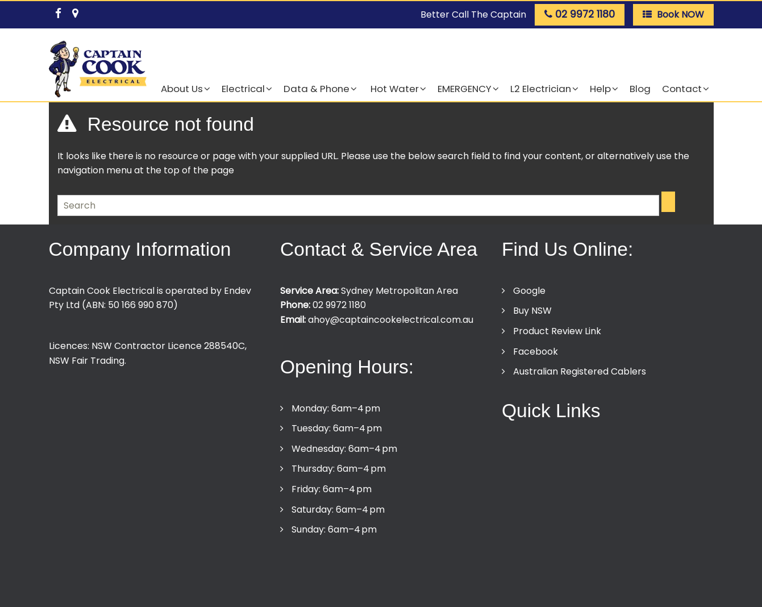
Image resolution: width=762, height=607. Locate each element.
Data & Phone (316, 88)
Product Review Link (557, 331)
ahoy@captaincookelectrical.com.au (390, 319)
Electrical (243, 88)
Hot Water (393, 88)
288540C (224, 345)
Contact (682, 88)
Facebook (535, 351)
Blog (640, 88)
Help (600, 88)
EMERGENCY (465, 88)
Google (529, 290)
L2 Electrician (540, 88)
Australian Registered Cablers (579, 371)
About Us (182, 88)
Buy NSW (532, 310)
